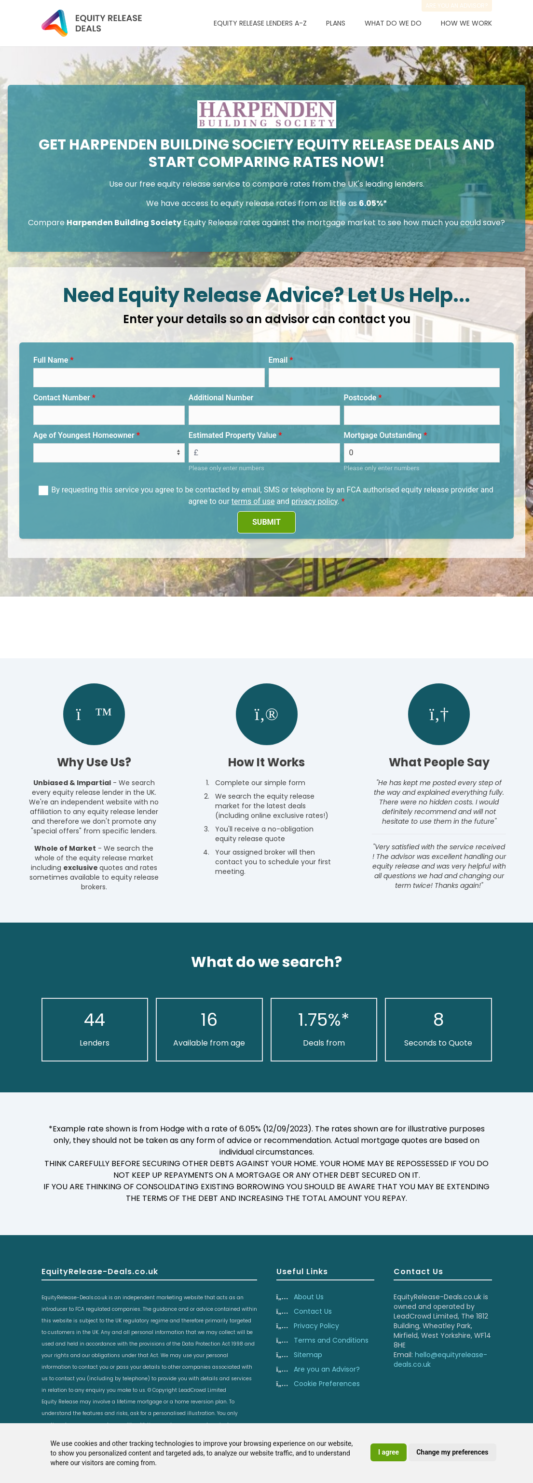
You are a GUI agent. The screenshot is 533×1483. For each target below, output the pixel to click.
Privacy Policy (316, 1326)
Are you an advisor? (456, 5)
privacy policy (314, 501)
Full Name (50, 360)
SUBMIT (266, 522)
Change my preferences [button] (452, 1452)
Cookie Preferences (327, 1383)
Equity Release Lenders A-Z (260, 23)
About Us (309, 1297)
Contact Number (61, 397)
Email (278, 360)
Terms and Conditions (331, 1340)
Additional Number (221, 397)
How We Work (466, 23)
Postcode (360, 397)
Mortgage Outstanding (383, 435)
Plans (335, 23)
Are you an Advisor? (327, 1369)
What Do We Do (393, 23)
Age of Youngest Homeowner (84, 435)
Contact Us (313, 1311)
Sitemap (308, 1355)
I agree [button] (388, 1452)
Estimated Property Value (232, 435)
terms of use (253, 501)
